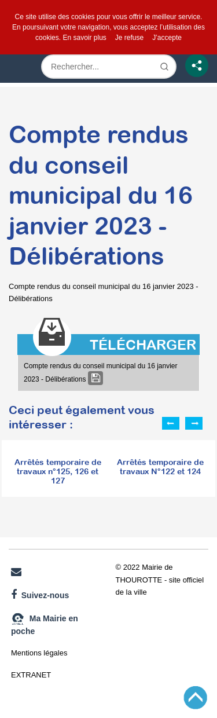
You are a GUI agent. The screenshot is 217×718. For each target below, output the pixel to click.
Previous (170, 423)
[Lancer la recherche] (164, 66)
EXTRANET (31, 675)
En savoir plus (84, 38)
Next (194, 423)
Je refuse (129, 38)
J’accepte (167, 38)
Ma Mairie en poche (44, 624)
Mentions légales (39, 653)
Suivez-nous (40, 594)
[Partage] (196, 65)
